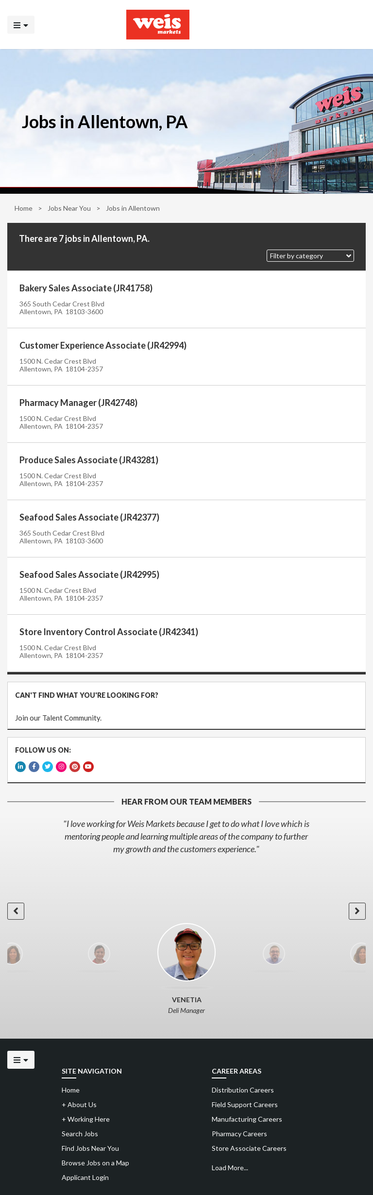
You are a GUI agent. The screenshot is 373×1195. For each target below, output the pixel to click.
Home (24, 208)
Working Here (86, 1119)
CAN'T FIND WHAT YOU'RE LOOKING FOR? (86, 695)
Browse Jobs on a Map (95, 1163)
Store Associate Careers (249, 1148)
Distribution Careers (243, 1090)
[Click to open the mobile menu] (20, 25)
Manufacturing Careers (247, 1119)
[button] (310, 256)
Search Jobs (80, 1133)
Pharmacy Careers (239, 1133)
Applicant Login (85, 1177)
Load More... (230, 1167)
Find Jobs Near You (90, 1148)
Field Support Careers (245, 1104)
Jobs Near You (69, 208)
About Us (79, 1104)
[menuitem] (287, 1090)
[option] (186, 836)
